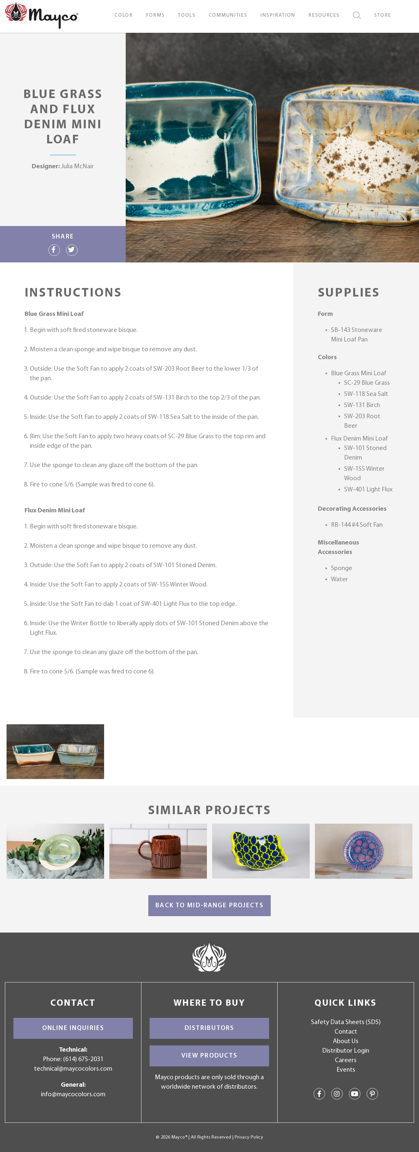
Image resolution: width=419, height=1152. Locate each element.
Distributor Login (345, 1051)
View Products (209, 1056)
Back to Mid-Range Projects (209, 905)
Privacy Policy (249, 1137)
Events (346, 1070)
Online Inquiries (73, 1028)
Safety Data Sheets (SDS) (346, 1022)
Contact (346, 1032)
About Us (345, 1041)
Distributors (209, 1028)
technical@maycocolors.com (73, 1069)
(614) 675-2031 (83, 1059)
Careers (345, 1060)
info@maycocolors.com (73, 1094)
